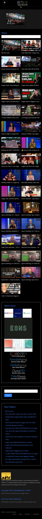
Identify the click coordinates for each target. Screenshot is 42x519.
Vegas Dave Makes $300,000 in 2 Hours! (18, 442)
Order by (21, 36)
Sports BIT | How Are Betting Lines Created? (16, 280)
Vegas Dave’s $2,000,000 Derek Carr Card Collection (18, 101)
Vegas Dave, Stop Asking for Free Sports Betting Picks (19, 85)
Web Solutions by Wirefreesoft (10, 493)
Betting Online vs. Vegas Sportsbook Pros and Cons (18, 182)
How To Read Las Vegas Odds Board (13, 296)
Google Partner (24, 493)
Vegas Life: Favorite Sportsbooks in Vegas (15, 199)
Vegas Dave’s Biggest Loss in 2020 (16, 451)
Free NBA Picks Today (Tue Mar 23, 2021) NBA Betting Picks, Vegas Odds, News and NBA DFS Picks (20, 417)
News (14, 514)
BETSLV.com (11, 24)
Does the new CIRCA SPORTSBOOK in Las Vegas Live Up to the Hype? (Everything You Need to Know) (21, 431)
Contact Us (36, 514)
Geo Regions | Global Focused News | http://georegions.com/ (18, 502)
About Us (27, 514)
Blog (20, 514)
